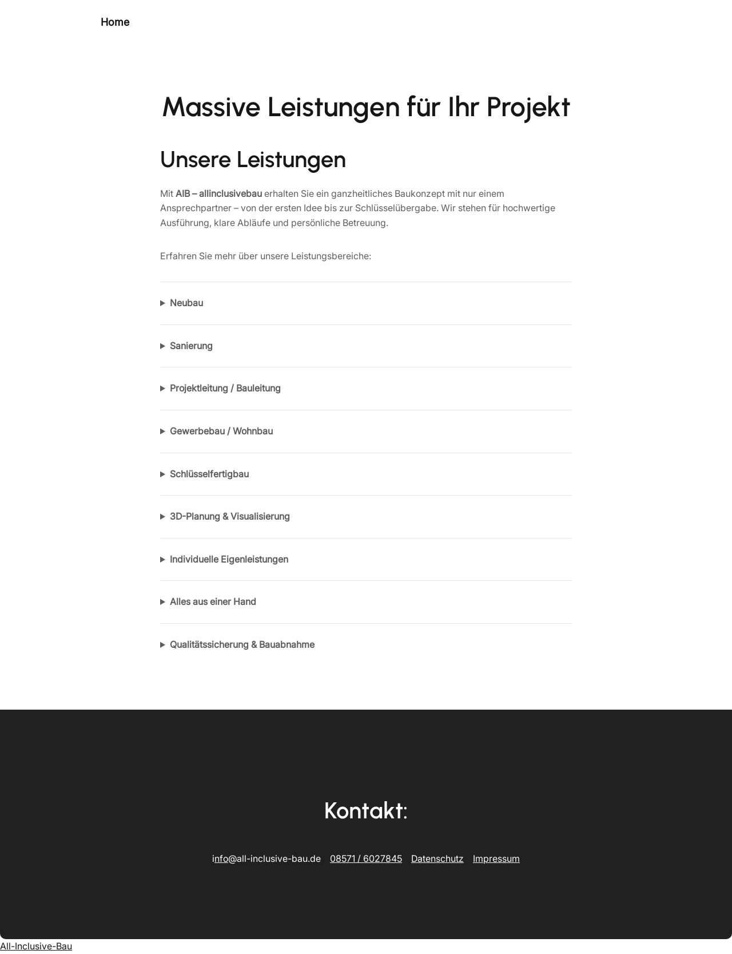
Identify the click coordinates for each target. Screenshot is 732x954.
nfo (221, 858)
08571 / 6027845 (366, 858)
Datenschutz (437, 858)
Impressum (496, 858)
